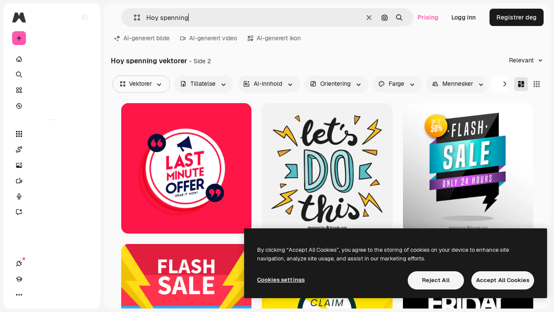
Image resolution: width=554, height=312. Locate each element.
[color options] (397, 84)
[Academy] (35, 295)
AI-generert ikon (274, 38)
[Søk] (52, 74)
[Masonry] (521, 84)
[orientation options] (336, 84)
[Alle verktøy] (52, 134)
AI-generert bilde (142, 38)
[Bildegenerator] (52, 165)
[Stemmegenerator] (52, 196)
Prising (428, 17)
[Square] (537, 84)
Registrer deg (516, 17)
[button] (133, 17)
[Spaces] (52, 149)
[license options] (203, 84)
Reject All (436, 280)
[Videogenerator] (52, 181)
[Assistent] (52, 212)
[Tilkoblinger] (19, 295)
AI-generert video (208, 38)
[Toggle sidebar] (85, 17)
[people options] (458, 84)
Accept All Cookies (502, 280)
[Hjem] (52, 59)
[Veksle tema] (50, 295)
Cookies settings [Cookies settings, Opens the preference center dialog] (281, 279)
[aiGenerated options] (269, 84)
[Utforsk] (52, 106)
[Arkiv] (52, 90)
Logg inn (463, 17)
